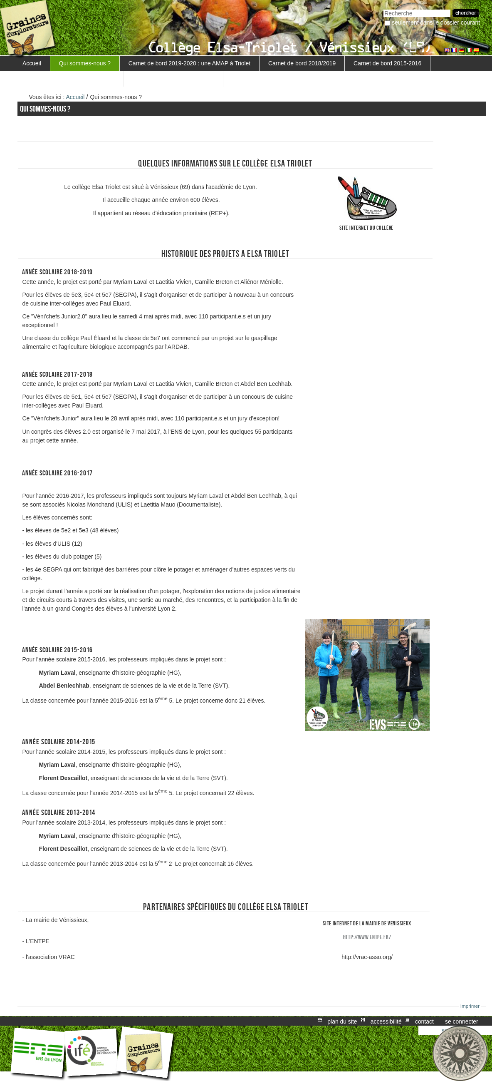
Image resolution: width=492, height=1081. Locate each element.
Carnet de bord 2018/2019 (302, 63)
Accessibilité (386, 1021)
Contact (424, 1021)
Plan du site (342, 1021)
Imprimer (470, 1006)
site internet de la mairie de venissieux (367, 923)
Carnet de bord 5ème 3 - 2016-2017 (68, 78)
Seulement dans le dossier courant (436, 22)
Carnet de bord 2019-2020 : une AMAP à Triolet (190, 63)
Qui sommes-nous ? (85, 63)
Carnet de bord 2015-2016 (387, 63)
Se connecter (461, 1021)
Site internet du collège (366, 228)
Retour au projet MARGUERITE (173, 78)
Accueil (31, 63)
